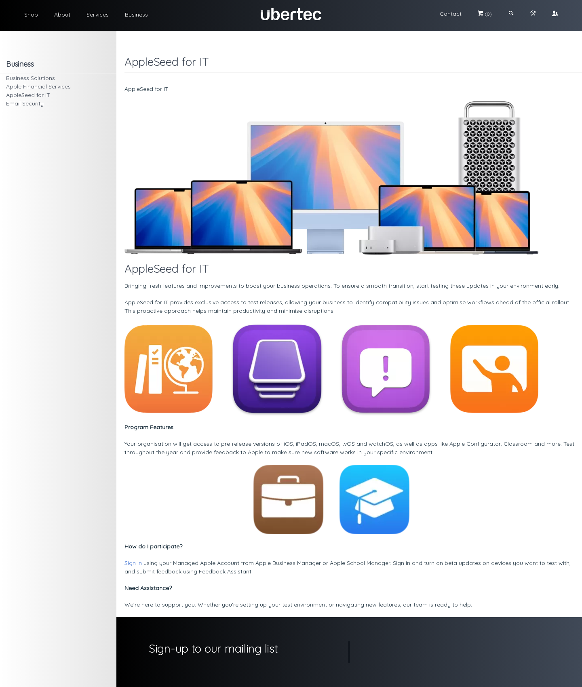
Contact (451, 13)
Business (136, 14)
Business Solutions (30, 78)
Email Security (25, 103)
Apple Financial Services (38, 86)
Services (97, 14)
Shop (31, 14)
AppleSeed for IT (28, 95)
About (62, 14)
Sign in (133, 563)
